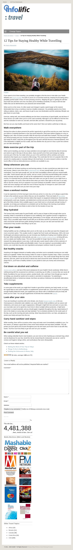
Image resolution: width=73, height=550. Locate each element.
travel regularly (17, 97)
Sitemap (46, 547)
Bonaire (11, 530)
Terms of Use (39, 547)
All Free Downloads (16, 2)
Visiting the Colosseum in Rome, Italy (21, 351)
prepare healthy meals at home (46, 237)
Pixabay (6, 92)
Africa (10, 527)
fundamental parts (34, 170)
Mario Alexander (11, 45)
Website (6, 405)
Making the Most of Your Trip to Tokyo (21, 347)
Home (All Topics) (8, 35)
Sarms (55, 293)
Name (6, 397)
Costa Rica (12, 535)
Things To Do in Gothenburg (17, 349)
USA (10, 538)
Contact (51, 547)
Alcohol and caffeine (10, 270)
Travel (17, 35)
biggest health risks (49, 301)
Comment (7, 367)
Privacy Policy (31, 547)
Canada (11, 533)
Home (5, 2)
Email (6, 401)
